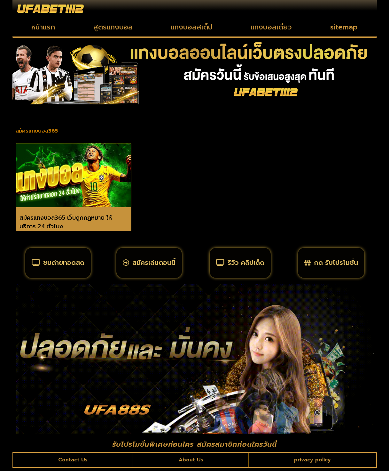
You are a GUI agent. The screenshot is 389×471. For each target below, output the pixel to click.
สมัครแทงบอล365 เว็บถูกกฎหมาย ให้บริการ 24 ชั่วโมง (65, 222)
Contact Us (73, 463)
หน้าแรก (43, 27)
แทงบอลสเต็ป (192, 27)
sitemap (344, 27)
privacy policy (312, 463)
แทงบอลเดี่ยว (271, 27)
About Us (191, 463)
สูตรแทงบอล (113, 27)
